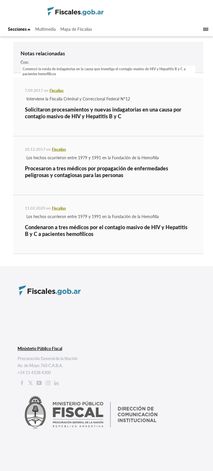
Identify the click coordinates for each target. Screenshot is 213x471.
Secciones (19, 29)
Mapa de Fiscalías (76, 29)
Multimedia (45, 29)
